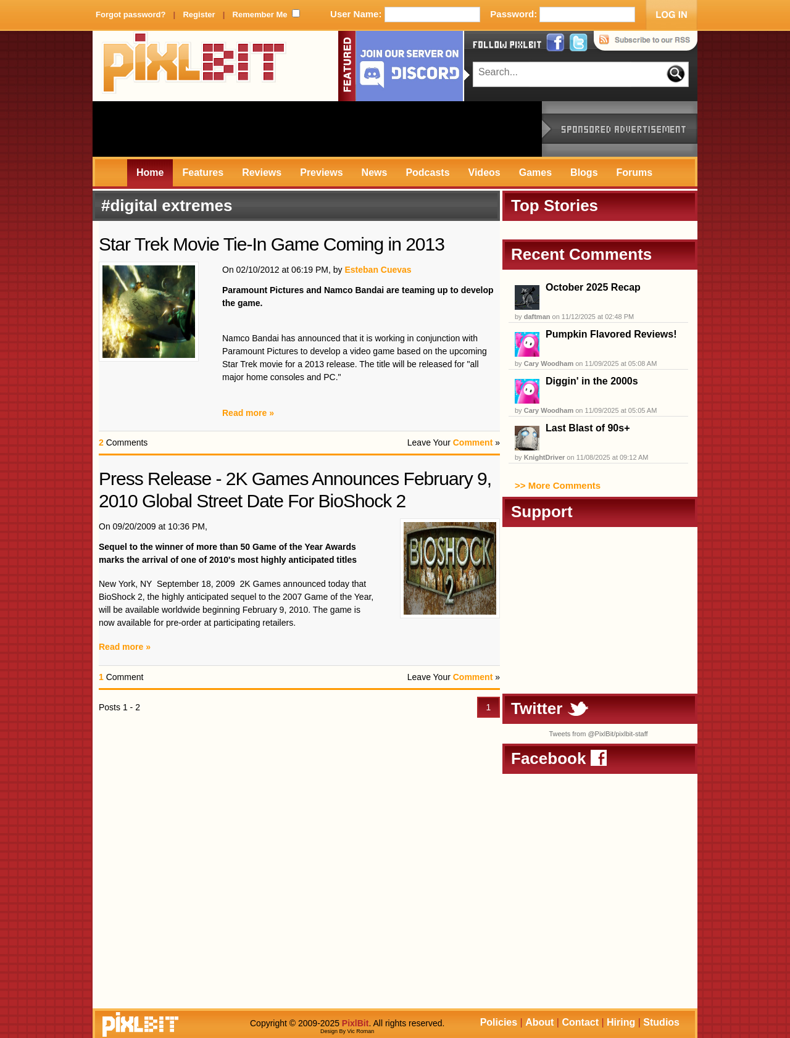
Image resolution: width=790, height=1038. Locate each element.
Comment (473, 442)
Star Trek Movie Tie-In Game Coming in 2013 (271, 244)
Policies (498, 1022)
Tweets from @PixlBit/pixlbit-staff (598, 733)
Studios (661, 1022)
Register (199, 14)
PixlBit (194, 66)
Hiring (621, 1022)
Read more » (248, 413)
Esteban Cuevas (377, 270)
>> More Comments (558, 485)
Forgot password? (130, 14)
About (539, 1022)
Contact (580, 1022)
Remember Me (260, 14)
